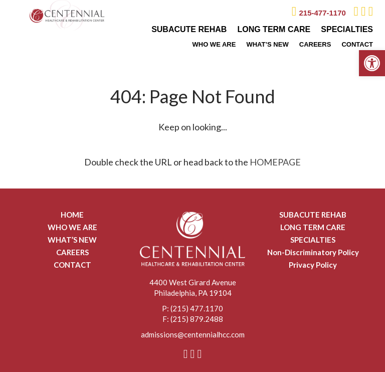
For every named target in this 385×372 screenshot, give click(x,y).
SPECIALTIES (347, 29)
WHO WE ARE (214, 44)
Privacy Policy (313, 264)
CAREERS (315, 44)
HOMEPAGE (275, 161)
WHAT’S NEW (267, 44)
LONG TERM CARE (273, 29)
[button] (372, 63)
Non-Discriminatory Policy (313, 252)
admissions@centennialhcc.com (193, 334)
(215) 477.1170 (196, 308)
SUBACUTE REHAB (189, 29)
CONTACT (357, 44)
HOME (72, 214)
